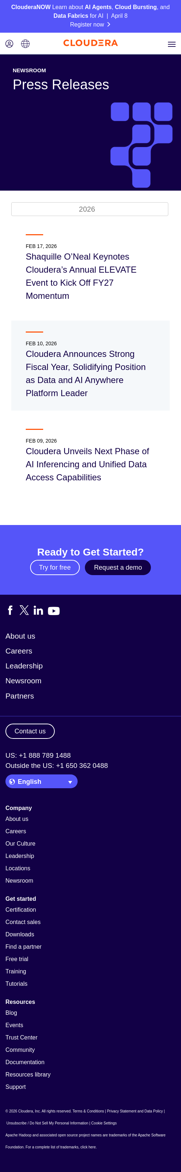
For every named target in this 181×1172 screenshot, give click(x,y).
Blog (11, 1013)
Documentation (25, 1062)
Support (15, 1087)
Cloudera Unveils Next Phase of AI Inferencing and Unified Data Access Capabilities (87, 464)
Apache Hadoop (18, 1135)
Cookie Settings (104, 1123)
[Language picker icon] (25, 44)
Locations (17, 868)
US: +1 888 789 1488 (38, 755)
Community (20, 1050)
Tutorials (16, 984)
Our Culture (20, 844)
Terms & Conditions (88, 1111)
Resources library (27, 1074)
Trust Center (21, 1037)
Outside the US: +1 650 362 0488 (56, 765)
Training (15, 971)
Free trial (16, 959)
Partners (19, 696)
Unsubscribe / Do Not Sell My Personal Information (48, 1123)
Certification (20, 910)
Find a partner (23, 947)
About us (20, 636)
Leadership (24, 666)
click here (88, 1147)
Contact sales (23, 922)
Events (14, 1025)
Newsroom (23, 680)
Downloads (19, 934)
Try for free (55, 567)
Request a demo (118, 567)
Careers (18, 651)
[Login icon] (9, 44)
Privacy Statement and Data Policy (135, 1111)
